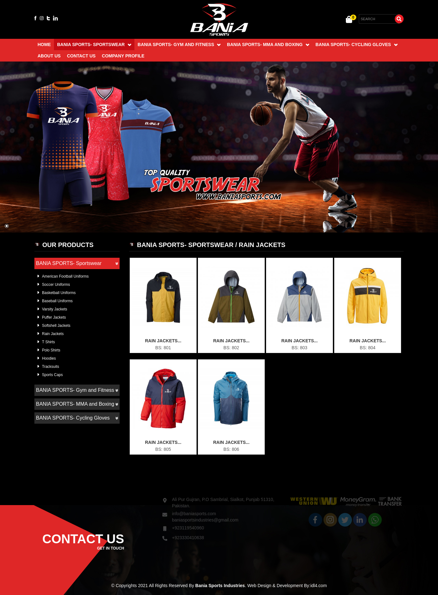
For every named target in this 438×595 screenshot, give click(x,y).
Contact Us (81, 55)
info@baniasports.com (194, 507)
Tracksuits (50, 366)
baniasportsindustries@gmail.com (205, 513)
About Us (49, 55)
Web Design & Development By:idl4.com (287, 585)
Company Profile (123, 55)
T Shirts (48, 342)
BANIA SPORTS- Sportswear (94, 44)
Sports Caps (52, 375)
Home (44, 44)
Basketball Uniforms (59, 293)
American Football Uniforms (65, 276)
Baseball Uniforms (57, 301)
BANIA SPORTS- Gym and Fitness (179, 44)
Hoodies (49, 358)
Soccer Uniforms (56, 284)
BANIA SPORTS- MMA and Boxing (268, 44)
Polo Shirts (51, 350)
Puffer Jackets (54, 317)
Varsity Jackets (54, 309)
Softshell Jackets (56, 325)
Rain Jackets (53, 334)
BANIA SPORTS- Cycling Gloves (357, 44)
